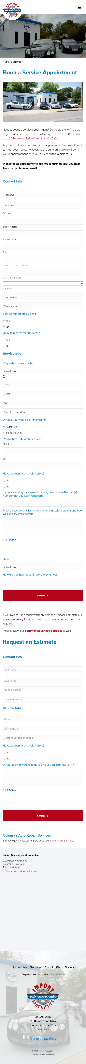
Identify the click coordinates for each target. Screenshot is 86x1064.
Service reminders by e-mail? (21, 313)
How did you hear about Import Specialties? (30, 574)
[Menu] (79, 9)
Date (6, 559)
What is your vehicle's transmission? (25, 419)
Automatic (11, 427)
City (5, 252)
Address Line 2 (10, 239)
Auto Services (32, 967)
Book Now (58, 974)
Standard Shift (14, 432)
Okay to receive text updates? (21, 332)
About (49, 967)
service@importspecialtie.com (21, 871)
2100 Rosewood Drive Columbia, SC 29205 (32, 138)
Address (8, 213)
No (7, 327)
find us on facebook (43, 1039)
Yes (8, 321)
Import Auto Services (61, 840)
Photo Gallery (65, 967)
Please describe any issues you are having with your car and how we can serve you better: (42, 512)
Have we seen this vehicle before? (24, 473)
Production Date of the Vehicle (22, 439)
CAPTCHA (9, 539)
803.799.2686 (12, 867)
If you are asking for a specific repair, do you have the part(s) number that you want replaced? (40, 494)
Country (7, 288)
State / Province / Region (16, 265)
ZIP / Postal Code (12, 277)
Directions (43, 1029)
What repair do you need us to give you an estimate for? (38, 764)
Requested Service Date (18, 363)
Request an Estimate (34, 974)
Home (6, 62)
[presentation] (25, 549)
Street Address (10, 227)
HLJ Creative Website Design (43, 1054)
